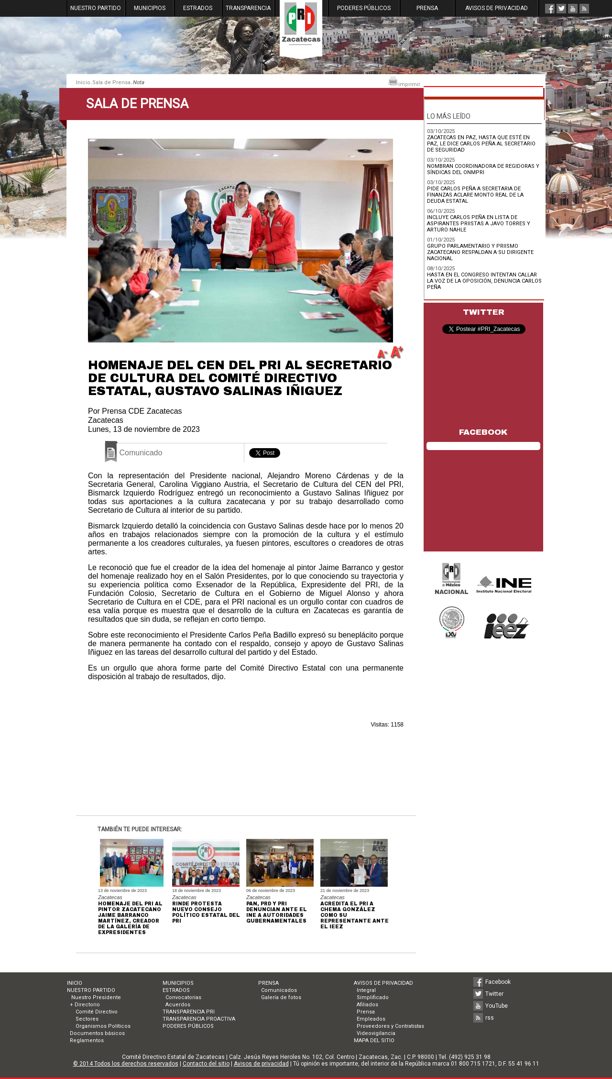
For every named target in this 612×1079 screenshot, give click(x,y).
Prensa (366, 1012)
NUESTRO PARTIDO (95, 8)
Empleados (371, 1019)
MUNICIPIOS (149, 8)
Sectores (87, 1019)
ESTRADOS (197, 8)
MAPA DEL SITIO (374, 1040)
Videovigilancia (376, 1033)
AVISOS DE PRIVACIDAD (496, 8)
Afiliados (367, 1005)
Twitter (494, 994)
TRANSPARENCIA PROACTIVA (199, 1019)
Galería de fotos (281, 997)
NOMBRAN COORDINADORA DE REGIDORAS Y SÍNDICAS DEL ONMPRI (483, 169)
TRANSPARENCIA (248, 8)
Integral (366, 990)
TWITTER (483, 312)
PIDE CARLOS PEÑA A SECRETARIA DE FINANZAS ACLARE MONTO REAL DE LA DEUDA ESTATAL (475, 195)
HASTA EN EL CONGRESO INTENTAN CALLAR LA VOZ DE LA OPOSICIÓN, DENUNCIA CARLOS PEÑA (484, 281)
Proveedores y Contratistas (390, 1026)
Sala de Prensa (111, 82)
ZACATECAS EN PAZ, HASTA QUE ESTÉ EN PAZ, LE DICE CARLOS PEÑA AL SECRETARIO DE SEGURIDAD (481, 143)
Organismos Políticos (103, 1026)
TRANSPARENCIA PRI (189, 1012)
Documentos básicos (97, 1033)
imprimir (404, 82)
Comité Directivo (97, 1012)
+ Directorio (85, 1005)
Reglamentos (87, 1040)
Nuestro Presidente (95, 997)
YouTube (496, 1005)
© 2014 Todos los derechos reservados (125, 1063)
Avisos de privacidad (261, 1063)
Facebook (498, 982)
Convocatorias (183, 997)
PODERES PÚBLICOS (364, 8)
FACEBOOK (483, 432)
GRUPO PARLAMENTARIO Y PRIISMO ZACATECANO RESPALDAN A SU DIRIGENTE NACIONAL (480, 252)
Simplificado (373, 997)
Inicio (83, 82)
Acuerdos (177, 1005)
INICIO (74, 983)
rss (489, 1017)
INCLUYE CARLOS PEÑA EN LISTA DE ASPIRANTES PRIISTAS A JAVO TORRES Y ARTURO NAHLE (478, 223)
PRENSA (427, 8)
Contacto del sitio (206, 1063)
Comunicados (279, 990)
